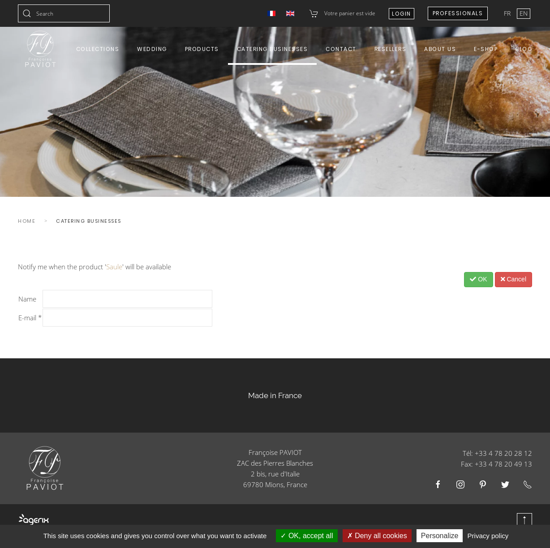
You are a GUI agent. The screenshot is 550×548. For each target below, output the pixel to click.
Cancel (513, 279)
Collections (98, 49)
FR (508, 13)
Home (26, 221)
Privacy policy (488, 536)
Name (27, 298)
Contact (341, 49)
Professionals (458, 13)
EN (524, 13)
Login (401, 13)
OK (478, 279)
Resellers (390, 49)
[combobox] (64, 13)
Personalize (440, 536)
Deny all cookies (377, 536)
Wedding (152, 49)
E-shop (486, 49)
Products (202, 49)
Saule (114, 266)
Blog (524, 49)
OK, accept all (306, 536)
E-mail (30, 317)
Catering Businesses (272, 49)
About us (440, 49)
